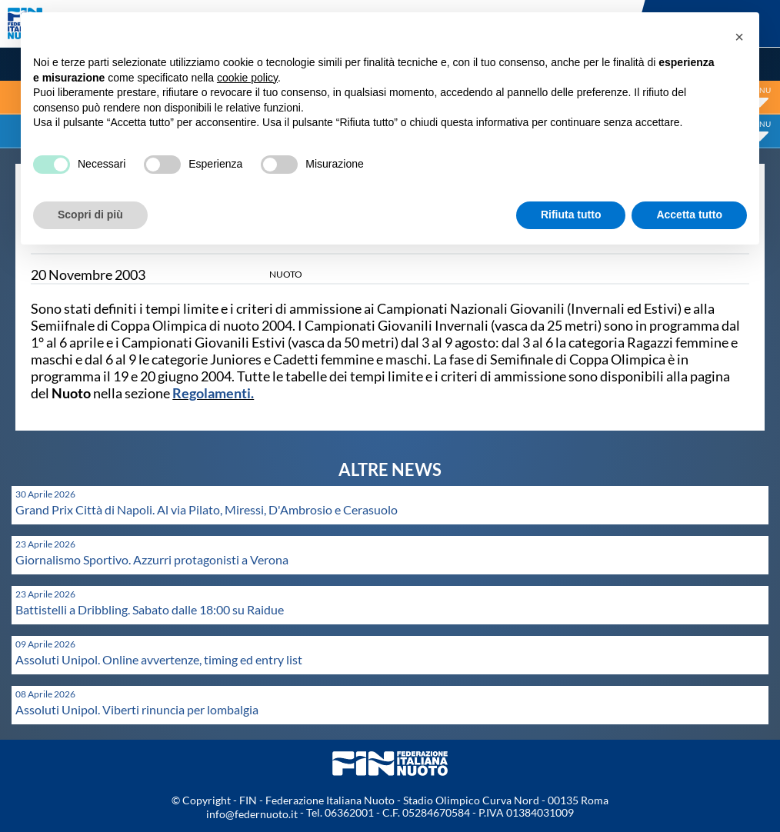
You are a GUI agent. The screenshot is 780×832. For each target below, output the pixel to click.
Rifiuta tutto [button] (571, 214)
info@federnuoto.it (252, 813)
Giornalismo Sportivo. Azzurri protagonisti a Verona (151, 559)
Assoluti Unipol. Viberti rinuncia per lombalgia (136, 709)
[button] (739, 37)
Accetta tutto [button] (689, 214)
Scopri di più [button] (90, 214)
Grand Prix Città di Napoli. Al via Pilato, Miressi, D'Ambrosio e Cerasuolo (206, 509)
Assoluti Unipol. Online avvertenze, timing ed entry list (158, 659)
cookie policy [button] (247, 78)
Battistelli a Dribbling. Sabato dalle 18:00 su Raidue (149, 609)
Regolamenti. (213, 392)
